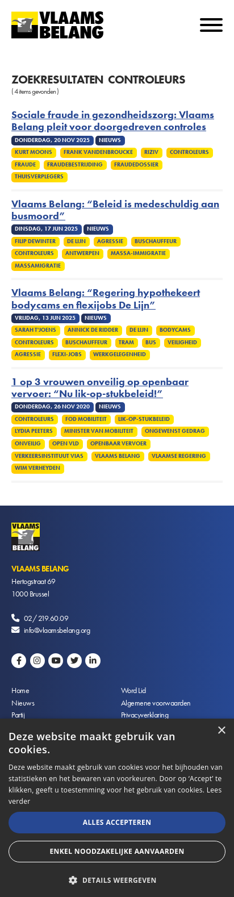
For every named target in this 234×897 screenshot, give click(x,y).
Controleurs (189, 152)
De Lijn (76, 241)
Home (20, 690)
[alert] (117, 808)
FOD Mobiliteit (86, 419)
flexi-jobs (67, 354)
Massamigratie (38, 265)
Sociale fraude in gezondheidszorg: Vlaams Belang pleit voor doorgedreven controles (112, 121)
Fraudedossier (136, 164)
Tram (126, 342)
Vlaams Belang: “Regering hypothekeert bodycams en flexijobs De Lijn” (105, 299)
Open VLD (65, 443)
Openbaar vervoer (118, 443)
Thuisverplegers (39, 176)
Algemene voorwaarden (156, 703)
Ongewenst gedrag (175, 431)
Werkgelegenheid (119, 354)
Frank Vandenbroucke (98, 152)
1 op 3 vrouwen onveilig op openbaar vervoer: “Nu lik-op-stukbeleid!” (100, 388)
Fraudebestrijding (75, 164)
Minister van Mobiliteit (98, 431)
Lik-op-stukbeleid (144, 419)
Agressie (110, 241)
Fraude (25, 164)
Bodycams (175, 330)
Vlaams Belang (117, 456)
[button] (117, 879)
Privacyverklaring (145, 715)
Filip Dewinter (35, 241)
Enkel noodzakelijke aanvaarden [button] (116, 851)
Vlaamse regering (179, 456)
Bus (150, 342)
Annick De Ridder (93, 330)
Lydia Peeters (34, 431)
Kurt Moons (33, 152)
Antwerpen (82, 253)
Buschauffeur (156, 241)
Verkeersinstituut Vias (49, 456)
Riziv (151, 152)
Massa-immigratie (138, 253)
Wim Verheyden (37, 468)
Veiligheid (182, 342)
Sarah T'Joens (35, 330)
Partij (17, 715)
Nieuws (22, 703)
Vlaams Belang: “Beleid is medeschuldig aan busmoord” (115, 210)
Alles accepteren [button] (117, 822)
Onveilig (28, 443)
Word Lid (133, 690)
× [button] (221, 731)
